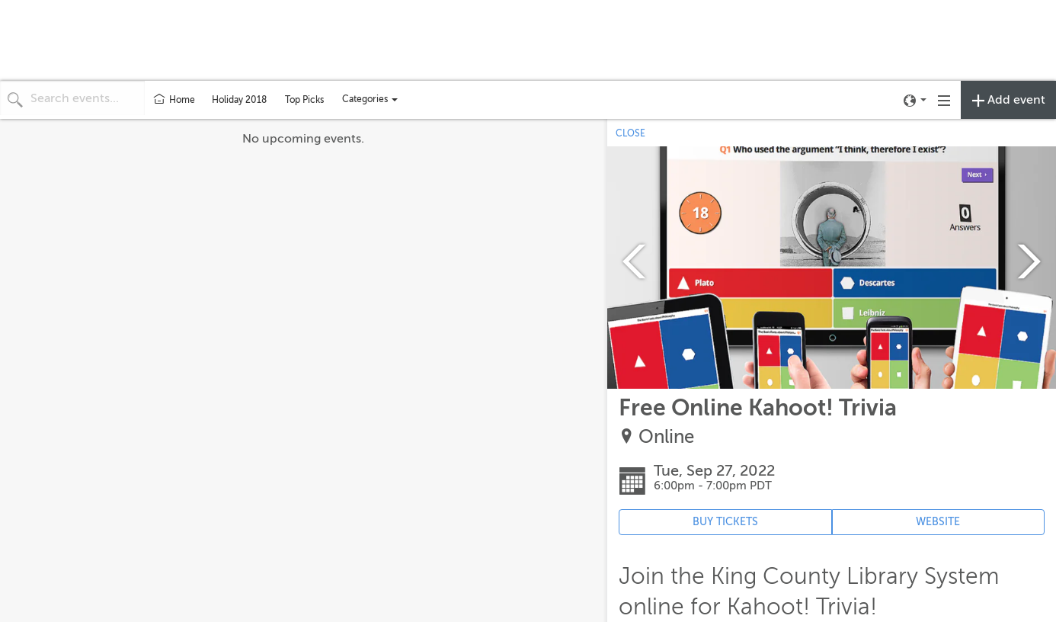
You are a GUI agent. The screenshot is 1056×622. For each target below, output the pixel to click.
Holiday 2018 (239, 100)
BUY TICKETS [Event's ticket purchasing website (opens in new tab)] (725, 521)
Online (666, 437)
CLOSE (630, 133)
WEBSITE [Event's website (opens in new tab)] (938, 521)
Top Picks (304, 100)
